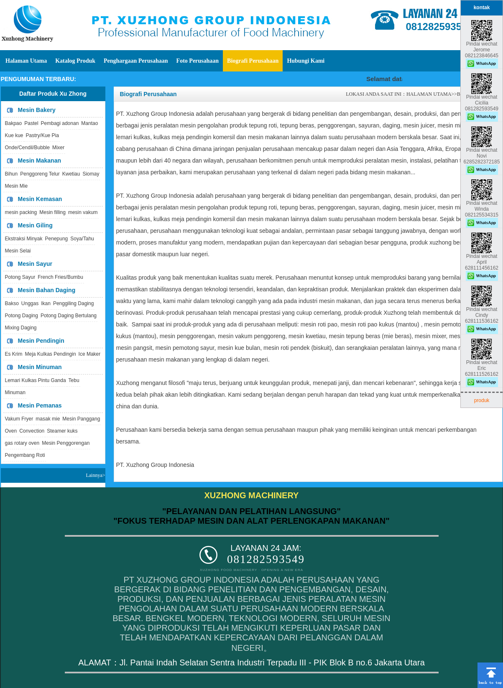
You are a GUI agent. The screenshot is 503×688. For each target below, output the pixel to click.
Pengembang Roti (25, 455)
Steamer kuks (62, 431)
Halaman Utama (26, 61)
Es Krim (14, 354)
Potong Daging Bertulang (69, 316)
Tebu (74, 380)
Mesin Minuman (40, 367)
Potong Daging (21, 316)
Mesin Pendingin (41, 340)
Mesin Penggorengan (65, 443)
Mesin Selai (18, 251)
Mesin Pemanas (40, 405)
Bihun (11, 174)
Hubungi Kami (305, 61)
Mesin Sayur (35, 263)
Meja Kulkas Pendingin (50, 354)
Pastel (31, 123)
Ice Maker (90, 354)
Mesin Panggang (81, 419)
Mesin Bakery (37, 110)
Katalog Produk (75, 61)
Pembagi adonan (60, 123)
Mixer (58, 147)
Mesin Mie (16, 186)
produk (482, 400)
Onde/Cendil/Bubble (27, 147)
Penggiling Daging (73, 303)
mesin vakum (83, 212)
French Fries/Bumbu (60, 277)
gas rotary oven (22, 443)
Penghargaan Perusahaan (136, 61)
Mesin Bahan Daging (47, 290)
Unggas (29, 303)
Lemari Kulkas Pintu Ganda (35, 380)
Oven (11, 431)
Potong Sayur (20, 277)
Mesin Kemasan (40, 199)
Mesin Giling (35, 225)
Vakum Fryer (19, 419)
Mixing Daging (21, 328)
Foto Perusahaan (197, 61)
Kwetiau (71, 174)
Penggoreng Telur (40, 174)
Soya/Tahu (82, 239)
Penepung (56, 239)
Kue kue (14, 135)
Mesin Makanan (39, 160)
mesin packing (21, 212)
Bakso (12, 303)
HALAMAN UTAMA (428, 94)
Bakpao (13, 123)
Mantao (89, 123)
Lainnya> (95, 475)
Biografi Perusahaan (252, 61)
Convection (31, 431)
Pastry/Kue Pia (42, 135)
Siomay (90, 174)
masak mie (48, 419)
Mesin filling (52, 212)
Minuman (15, 392)
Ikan (46, 303)
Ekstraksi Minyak (24, 239)
